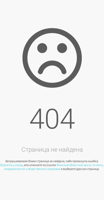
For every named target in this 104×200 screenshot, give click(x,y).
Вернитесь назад (11, 165)
